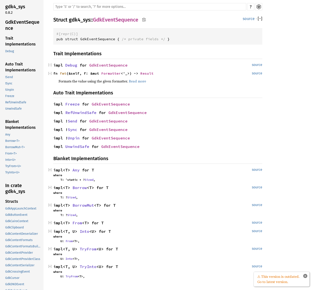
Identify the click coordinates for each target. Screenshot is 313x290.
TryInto (88, 266)
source (249, 18)
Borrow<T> (12, 141)
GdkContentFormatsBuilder (24, 246)
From (77, 222)
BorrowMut (83, 205)
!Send (9, 77)
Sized (89, 180)
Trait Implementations (20, 41)
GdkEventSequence (22, 25)
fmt (63, 73)
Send (72, 121)
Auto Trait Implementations (20, 67)
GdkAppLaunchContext (20, 208)
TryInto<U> (12, 172)
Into (84, 231)
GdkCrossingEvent (17, 271)
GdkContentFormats (19, 240)
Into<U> (10, 160)
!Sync (8, 83)
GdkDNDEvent (14, 284)
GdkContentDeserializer (21, 234)
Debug (9, 51)
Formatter (111, 73)
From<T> (11, 153)
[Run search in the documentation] (149, 6)
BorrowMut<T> (15, 147)
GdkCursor (12, 278)
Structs (11, 201)
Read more (137, 81)
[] (260, 19)
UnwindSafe (13, 109)
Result (146, 73)
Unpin (74, 138)
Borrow (79, 187)
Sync (72, 129)
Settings (258, 6)
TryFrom (88, 248)
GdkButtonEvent (16, 215)
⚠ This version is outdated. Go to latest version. (278, 279)
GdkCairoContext (16, 221)
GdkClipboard (14, 227)
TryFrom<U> (13, 166)
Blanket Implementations (20, 124)
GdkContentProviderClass (22, 259)
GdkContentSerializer (19, 265)
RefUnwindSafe (15, 102)
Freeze (9, 96)
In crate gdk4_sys (15, 188)
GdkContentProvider (19, 253)
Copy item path (144, 19)
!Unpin (9, 90)
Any (7, 134)
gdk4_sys (15, 7)
